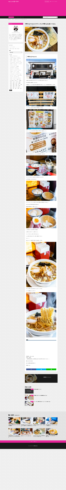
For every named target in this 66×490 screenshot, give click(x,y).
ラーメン (22, 17)
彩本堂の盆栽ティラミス (38, 389)
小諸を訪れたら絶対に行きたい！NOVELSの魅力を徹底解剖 (13, 425)
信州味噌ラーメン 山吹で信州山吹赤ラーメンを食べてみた (52, 437)
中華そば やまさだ (32, 56)
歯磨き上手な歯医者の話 (17, 38)
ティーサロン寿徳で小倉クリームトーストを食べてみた (44, 401)
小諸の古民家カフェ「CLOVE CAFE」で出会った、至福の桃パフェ (51, 425)
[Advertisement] (33, 9)
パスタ (20, 17)
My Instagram (47, 1)
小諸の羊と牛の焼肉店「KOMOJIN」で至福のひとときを (39, 425)
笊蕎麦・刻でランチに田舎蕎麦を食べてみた (42, 395)
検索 (10, 90)
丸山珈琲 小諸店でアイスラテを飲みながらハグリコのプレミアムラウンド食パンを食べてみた (14, 437)
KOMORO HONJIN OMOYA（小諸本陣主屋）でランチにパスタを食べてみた (39, 437)
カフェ (18, 17)
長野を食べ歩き (35, 446)
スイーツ (15, 17)
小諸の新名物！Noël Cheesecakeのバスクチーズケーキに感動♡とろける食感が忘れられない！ (27, 425)
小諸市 (13, 19)
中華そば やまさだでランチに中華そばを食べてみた (21, 19)
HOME (10, 19)
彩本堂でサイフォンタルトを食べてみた (27, 436)
